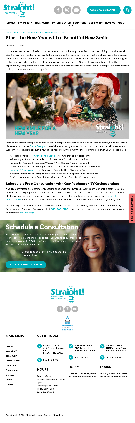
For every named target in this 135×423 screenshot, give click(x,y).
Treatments (42, 23)
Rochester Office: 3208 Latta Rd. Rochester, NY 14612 (84, 348)
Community (96, 23)
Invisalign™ (25, 23)
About (122, 23)
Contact (67, 25)
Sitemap (47, 415)
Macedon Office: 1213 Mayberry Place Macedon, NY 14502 (116, 348)
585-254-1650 (81, 357)
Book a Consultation (132, 208)
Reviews (110, 23)
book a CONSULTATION (104, 10)
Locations (79, 23)
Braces (11, 23)
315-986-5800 (113, 357)
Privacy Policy (58, 415)
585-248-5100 (59, 209)
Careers (10, 375)
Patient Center (61, 23)
